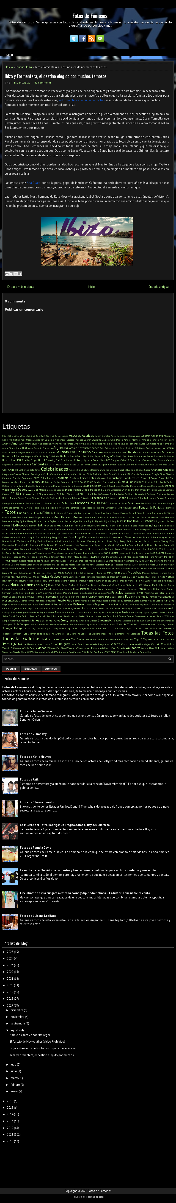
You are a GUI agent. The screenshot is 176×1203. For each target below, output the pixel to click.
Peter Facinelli (166, 592)
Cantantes (40, 464)
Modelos (134, 572)
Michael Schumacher (21, 572)
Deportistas (25, 490)
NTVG (57, 585)
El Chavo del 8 (29, 494)
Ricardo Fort (41, 608)
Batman (20, 456)
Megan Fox (43, 568)
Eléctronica (85, 494)
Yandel (51, 652)
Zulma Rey (145, 652)
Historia (138, 521)
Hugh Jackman (65, 525)
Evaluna (169, 498)
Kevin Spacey (161, 541)
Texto (39, 633)
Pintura (75, 596)
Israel (51, 529)
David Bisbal (108, 485)
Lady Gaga (163, 545)
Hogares (159, 521)
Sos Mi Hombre (78, 624)
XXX (29, 652)
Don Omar (140, 489)
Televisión (16, 633)
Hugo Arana (94, 525)
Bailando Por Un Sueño (73, 452)
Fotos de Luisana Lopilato (38, 916)
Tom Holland (116, 639)
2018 (29, 435)
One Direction (93, 585)
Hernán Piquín (86, 521)
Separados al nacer (145, 616)
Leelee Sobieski (75, 549)
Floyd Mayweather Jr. (127, 507)
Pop (127, 597)
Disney (126, 489)
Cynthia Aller (152, 482)
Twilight (12, 644)
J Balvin (79, 529)
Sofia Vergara (21, 624)
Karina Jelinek (54, 541)
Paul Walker (41, 592)
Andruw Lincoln (82, 443)
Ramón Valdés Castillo (151, 600)
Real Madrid (46, 604)
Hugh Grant (50, 525)
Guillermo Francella (106, 517)
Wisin (171, 648)
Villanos (51, 648)
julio (13, 1064)
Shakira (73, 620)
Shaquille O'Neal (88, 620)
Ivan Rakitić (68, 529)
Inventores (18, 529)
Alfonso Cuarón (83, 439)
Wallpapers (133, 648)
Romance (60, 612)
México (87, 568)
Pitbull (83, 596)
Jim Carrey (131, 533)
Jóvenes (91, 537)
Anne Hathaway (24, 448)
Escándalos (99, 498)
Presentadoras (11, 600)
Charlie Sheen (143, 469)
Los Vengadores (39, 552)
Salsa (5, 616)
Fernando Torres (10, 507)
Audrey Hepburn (154, 448)
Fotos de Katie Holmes (35, 757)
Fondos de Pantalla (151, 507)
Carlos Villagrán (99, 464)
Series (35, 620)
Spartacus (92, 624)
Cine (128, 474)
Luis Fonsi (144, 552)
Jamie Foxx (156, 529)
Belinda (55, 456)
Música (44, 577)
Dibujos (60, 489)
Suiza (78, 628)
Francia (21, 513)
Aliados (96, 439)
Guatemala (89, 517)
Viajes (147, 644)
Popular (11, 668)
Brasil (41, 460)
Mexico (77, 568)
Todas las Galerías (21, 638)
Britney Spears (83, 460)
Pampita (85, 588)
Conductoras (114, 478)
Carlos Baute (69, 464)
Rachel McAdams (82, 600)
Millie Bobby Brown (83, 572)
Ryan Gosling (136, 612)
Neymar (23, 580)
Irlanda (43, 529)
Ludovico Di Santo (128, 552)
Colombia (62, 478)
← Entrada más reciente (19, 287)
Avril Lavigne (18, 452)
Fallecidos (68, 503)
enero (14, 1091)
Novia (51, 585)
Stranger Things (12, 628)
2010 (10, 1141)
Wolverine (7, 652)
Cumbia (123, 482)
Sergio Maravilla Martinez (16, 620)
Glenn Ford (28, 517)
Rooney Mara (101, 612)
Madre (25, 556)
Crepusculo (37, 482)
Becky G (46, 456)
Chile (46, 474)
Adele (113, 435)
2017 (22, 435)
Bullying (115, 460)
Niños (121, 580)
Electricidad (73, 494)
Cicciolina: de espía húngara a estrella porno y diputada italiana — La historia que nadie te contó (85, 893)
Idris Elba (132, 525)
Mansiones (132, 556)
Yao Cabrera (75, 652)
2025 (54, 435)
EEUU (14, 493)
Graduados (47, 517)
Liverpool (169, 549)
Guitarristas (124, 517)
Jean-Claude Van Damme (15, 533)
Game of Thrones (66, 513)
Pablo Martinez (35, 588)
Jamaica (127, 529)
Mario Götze (26, 564)
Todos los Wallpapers (56, 639)
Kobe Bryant (47, 545)
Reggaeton (101, 604)
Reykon (15, 608)
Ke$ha (130, 541)
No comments (43, 82)
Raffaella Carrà (132, 600)
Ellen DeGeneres (100, 494)
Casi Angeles (10, 469)
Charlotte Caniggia (162, 469)
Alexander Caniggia (43, 439)
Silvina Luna (139, 620)
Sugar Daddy (51, 628)
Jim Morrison (144, 533)
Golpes (38, 517)
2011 (10, 1134)
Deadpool (146, 485)
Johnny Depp (50, 537)
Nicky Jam (46, 580)
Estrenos (151, 498)
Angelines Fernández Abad (131, 443)
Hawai (60, 521)
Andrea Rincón (66, 443)
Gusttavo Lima (156, 517)
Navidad (140, 576)
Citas (162, 474)
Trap (155, 639)
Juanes (99, 537)
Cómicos (101, 478)
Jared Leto (168, 529)
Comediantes (88, 478)
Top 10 (138, 639)
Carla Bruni (55, 464)
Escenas (112, 498)
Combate (74, 478)
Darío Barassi (75, 485)
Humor (105, 525)
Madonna (16, 556)
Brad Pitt (16, 460)
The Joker (81, 633)
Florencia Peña (77, 507)
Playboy (92, 596)
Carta (151, 464)
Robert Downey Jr (124, 608)
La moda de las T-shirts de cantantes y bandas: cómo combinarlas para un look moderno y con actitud (88, 870)
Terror (33, 633)
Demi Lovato (157, 485)
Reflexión (79, 604)
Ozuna (147, 585)
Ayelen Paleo (48, 452)
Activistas (63, 435)
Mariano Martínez (164, 560)
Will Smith (161, 648)
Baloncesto (121, 452)
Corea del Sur (166, 478)
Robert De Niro (106, 608)
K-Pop (33, 541)
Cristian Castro (52, 482)
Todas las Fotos (157, 633)
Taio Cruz (106, 628)
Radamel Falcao (99, 600)
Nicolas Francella (77, 580)
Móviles (6, 576)
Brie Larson (67, 460)
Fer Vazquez (159, 503)
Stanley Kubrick (106, 624)
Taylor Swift (148, 628)
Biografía (109, 456)
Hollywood (19, 525)
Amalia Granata (150, 439)
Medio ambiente (27, 568)
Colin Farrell (47, 478)
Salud (12, 616)
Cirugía (155, 474)
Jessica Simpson (109, 533)
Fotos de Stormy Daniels (37, 802)
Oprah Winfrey (109, 585)
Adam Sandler (102, 435)
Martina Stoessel (95, 564)
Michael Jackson (156, 568)
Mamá (101, 556)
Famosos (99, 502)
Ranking (169, 600)
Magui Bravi (66, 556)
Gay (103, 513)
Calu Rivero (136, 460)
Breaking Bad (53, 460)
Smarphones (167, 620)
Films (42, 507)
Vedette (115, 644)
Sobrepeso (7, 624)
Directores (116, 489)
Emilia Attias (117, 494)
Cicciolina (119, 474)
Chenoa (17, 474)
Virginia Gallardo (101, 648)
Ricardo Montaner (58, 608)
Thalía (46, 633)
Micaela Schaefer (102, 568)
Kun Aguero (96, 545)
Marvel (109, 564)
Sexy (64, 620)
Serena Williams (165, 616)
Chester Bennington (32, 474)
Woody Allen (19, 652)
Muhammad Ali (24, 576)
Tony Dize (128, 639)
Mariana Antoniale (124, 560)
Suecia (26, 628)
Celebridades (54, 469)
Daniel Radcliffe (27, 485)
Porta (134, 596)
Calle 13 (125, 460)
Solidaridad (63, 624)
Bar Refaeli (144, 452)
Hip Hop (127, 521)
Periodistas (129, 592)
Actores (75, 435)
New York (7, 580)
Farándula (134, 503)
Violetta (81, 648)
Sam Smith (22, 616)
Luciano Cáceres (91, 552)
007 (4, 435)
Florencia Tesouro (95, 507)
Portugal (143, 596)
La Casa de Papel (134, 545)
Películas (117, 593)
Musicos (55, 577)
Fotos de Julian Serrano (36, 711)
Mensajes (65, 568)
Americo (6, 443)
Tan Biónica (118, 628)
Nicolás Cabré (60, 580)
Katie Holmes (105, 541)
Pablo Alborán (159, 585)
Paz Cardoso (99, 592)
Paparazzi (110, 588)
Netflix (170, 576)
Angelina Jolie (110, 443)
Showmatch (105, 620)
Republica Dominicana (151, 604)
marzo (15, 1078)
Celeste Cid (74, 469)
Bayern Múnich (33, 456)
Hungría (114, 525)
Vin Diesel (61, 648)
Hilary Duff (115, 521)
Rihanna (93, 608)
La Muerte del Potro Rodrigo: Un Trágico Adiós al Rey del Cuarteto (65, 825)
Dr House (152, 489)
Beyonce (99, 456)
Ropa (111, 612)
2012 (10, 1128)
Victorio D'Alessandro (13, 648)
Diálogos (51, 489)
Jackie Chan (103, 529)
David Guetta (122, 485)
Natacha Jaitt (93, 576)
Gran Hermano (63, 517)
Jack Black (90, 529)
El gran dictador (47, 494)
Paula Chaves (55, 592)
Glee (19, 517)
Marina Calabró (10, 564)
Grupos (77, 517)
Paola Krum (97, 588)
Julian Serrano (126, 537)
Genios (109, 513)
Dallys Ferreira (10, 485)
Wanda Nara (147, 648)
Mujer (36, 576)
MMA (110, 572)
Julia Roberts (110, 537)
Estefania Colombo (136, 498)
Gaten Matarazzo (84, 513)
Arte (102, 448)
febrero (15, 1085)
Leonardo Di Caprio (104, 549)
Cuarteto (107, 482)
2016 (10, 1101)
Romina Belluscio (84, 612)
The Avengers (57, 633)
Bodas (150, 456)
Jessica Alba (68, 533)
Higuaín (99, 521)
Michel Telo (38, 572)
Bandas (133, 452)
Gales (54, 513)
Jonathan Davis (66, 537)
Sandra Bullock (37, 616)
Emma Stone (17, 498)
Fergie (170, 503)
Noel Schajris (159, 580)
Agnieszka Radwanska (128, 435)
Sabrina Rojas (166, 612)
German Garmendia (153, 513)
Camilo (17, 464)
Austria (6, 452)
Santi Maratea (54, 616)
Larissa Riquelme (20, 549)
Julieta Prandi (143, 537)
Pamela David (71, 588)
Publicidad (51, 600)
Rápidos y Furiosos (17, 604)
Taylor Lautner (133, 628)
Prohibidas (40, 600)
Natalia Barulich (110, 576)
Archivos (51, 668)
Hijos (106, 521)
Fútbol (46, 513)
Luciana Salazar (73, 552)
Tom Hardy (103, 639)
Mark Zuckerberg (42, 564)
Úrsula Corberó (50, 644)
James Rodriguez (141, 529)
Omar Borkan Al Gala (73, 585)
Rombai (70, 612)
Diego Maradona (92, 489)
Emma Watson (32, 498)
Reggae (90, 604)
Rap (4, 604)
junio (14, 1071)
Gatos (97, 513)
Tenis (25, 633)
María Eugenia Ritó (77, 560)
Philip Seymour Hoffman (31, 596)
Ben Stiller (88, 456)
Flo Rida (50, 507)
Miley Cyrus (65, 572)
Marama (143, 556)
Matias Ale (129, 564)
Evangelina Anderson (13, 503)
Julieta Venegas (159, 537)
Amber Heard (167, 439)
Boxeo (6, 460)
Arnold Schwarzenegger (84, 448)
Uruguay (64, 644)
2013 (10, 435)
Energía (45, 498)
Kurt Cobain (109, 545)
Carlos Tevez (83, 464)
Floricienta (110, 507)
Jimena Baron (159, 533)
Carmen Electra (116, 464)
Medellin (13, 568)
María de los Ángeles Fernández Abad (46, 560)
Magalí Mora (36, 556)
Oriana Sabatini (126, 585)
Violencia (72, 648)
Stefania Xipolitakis (128, 624)
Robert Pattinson (142, 608)
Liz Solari (7, 552)
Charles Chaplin (110, 469)
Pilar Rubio (64, 596)
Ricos (85, 608)
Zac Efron (99, 652)
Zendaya (134, 652)
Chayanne (7, 474)
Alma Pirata (116, 439)
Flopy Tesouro (62, 507)
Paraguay (121, 588)
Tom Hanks (91, 639)
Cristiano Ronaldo (82, 482)
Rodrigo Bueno (9, 612)
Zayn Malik (123, 652)
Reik (111, 604)
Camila (161, 460)
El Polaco (61, 494)
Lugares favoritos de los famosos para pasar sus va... (44, 1048)
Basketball (8, 456)
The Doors (70, 633)
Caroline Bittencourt (136, 464)
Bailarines (109, 452)
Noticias (16, 584)
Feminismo (146, 503)
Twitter (22, 644)
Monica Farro (167, 572)
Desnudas (40, 489)
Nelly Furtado (158, 576)
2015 (16, 435)
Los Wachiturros (56, 552)
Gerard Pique (135, 513)
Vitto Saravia (118, 648)
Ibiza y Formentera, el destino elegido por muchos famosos (56, 76)
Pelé (108, 592)
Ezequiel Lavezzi (34, 503)
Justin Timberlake (19, 541)
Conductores (131, 478)
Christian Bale (105, 474)
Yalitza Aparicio (39, 652)
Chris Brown (79, 474)
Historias (149, 521)
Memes (54, 568)
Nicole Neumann (95, 580)
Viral (89, 648)
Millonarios (100, 572)
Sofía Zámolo (37, 624)
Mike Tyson (51, 572)
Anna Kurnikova (165, 443)
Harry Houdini (34, 521)
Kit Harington (33, 545)
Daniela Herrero (44, 485)
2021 (10, 979)
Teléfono (6, 633)
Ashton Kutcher (126, 448)
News (15, 580)
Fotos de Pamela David (35, 848)
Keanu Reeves (144, 541)
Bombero (158, 456)
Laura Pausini (58, 549)
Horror (32, 525)
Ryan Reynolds (151, 612)
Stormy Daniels (165, 624)
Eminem (151, 494)
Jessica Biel (81, 533)
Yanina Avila (62, 652)
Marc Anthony (155, 556)
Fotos (10, 512)
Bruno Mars (99, 460)
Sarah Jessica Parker (74, 616)
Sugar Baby (37, 628)
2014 (10, 1114)
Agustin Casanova (152, 435)
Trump (162, 639)
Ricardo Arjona (27, 608)
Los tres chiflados (21, 552)
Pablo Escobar (18, 588)
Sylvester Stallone (91, 628)
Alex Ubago (27, 439)
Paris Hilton (153, 588)
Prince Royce (27, 600)
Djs (132, 489)
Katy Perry (119, 541)
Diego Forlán (73, 489)
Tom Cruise (78, 639)
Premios (152, 596)
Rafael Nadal (116, 600)
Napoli (82, 576)
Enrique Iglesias (71, 498)
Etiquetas (31, 668)
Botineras (169, 456)
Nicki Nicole (34, 580)
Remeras (134, 604)
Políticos (110, 596)
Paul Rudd (29, 592)
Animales (151, 443)
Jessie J (121, 533)
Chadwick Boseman (91, 469)
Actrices (88, 435)
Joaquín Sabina (36, 537)
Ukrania (31, 644)
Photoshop (51, 596)
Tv (4, 643)
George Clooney (120, 513)
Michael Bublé (139, 568)
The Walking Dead (97, 633)
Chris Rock (92, 474)
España (20, 67)
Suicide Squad (66, 628)
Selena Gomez (126, 616)
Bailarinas (98, 452)
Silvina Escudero (122, 620)
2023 (10, 965)
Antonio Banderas (43, 448)
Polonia (120, 596)
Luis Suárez (157, 552)
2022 (42, 435)
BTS (108, 460)
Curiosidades (137, 482)
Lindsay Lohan (139, 549)
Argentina (60, 447)
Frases (30, 513)
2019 (10, 992)
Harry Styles (49, 521)
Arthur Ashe (111, 448)
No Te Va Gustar (143, 580)
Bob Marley (140, 456)
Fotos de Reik (29, 779)
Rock (171, 608)
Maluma (93, 556)
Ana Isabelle (44, 443)
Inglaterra (154, 525)
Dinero (106, 489)
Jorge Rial (81, 537)
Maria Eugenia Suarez (101, 560)
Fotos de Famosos (89, 15)
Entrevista (85, 498)
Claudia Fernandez (23, 478)
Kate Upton (69, 541)
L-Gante (120, 545)
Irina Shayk (32, 529)
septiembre (18, 1023)
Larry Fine (35, 549)
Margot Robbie (18, 560)
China (53, 474)
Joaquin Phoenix (18, 537)
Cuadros (98, 482)
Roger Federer (47, 612)
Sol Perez (51, 624)
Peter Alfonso (151, 592)
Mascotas (118, 564)
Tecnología (168, 628)
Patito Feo (17, 592)
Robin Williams (159, 608)
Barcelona (168, 452)
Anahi (55, 443)
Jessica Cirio (94, 533)
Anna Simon (8, 448)
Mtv (13, 576)
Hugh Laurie (81, 525)
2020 (35, 435)
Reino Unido (121, 604)
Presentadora (165, 596)
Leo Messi (88, 549)
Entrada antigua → (160, 287)
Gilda (171, 513)
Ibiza (29, 67)
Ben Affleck (76, 456)
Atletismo (140, 448)
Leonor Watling (123, 549)
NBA (147, 576)
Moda (117, 572)
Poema (100, 596)
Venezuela (127, 644)
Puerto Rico (65, 600)
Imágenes (143, 525)
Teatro (159, 628)
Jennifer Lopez (54, 533)
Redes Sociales (63, 604)
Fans (124, 503)
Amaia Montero (132, 439)
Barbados (156, 452)
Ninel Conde (111, 580)
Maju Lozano (81, 556)
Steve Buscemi (148, 624)
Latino (46, 549)
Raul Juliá (33, 604)
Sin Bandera (153, 620)
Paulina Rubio (70, 592)
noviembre (17, 1017)
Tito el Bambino (115, 633)
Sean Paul (112, 616)
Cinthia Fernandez (141, 474)
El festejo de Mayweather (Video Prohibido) (37, 1042)
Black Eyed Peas (124, 456)
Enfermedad (56, 498)
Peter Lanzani (9, 596)
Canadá (26, 464)
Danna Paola (60, 485)
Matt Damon (156, 564)
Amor (15, 443)
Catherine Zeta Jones (29, 469)
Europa (160, 498)
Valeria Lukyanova (100, 644)
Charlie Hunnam (126, 469)
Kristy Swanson (81, 545)
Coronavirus (8, 482)
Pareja (142, 588)
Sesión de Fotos (50, 620)
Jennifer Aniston (37, 533)
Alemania (14, 439)
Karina (41, 541)
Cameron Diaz (150, 460)
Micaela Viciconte (121, 568)
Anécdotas (97, 443)
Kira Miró (20, 545)
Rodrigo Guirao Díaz (28, 612)
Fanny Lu (115, 503)
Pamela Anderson (53, 588)
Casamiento (161, 464)
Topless (148, 639)
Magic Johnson (51, 556)
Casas (171, 464)
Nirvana (129, 580)
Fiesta (36, 507)
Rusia (125, 612)
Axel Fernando (33, 452)
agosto (15, 1030)
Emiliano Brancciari (135, 494)
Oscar (139, 585)
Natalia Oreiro (127, 576)
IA (120, 525)
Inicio (9, 55)
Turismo (170, 639)
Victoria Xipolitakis (162, 644)
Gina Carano (9, 517)
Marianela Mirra (144, 560)
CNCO (36, 478)
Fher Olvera (25, 507)
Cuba (114, 482)
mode (124, 572)
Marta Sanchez (77, 564)
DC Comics (135, 485)
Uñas (39, 644)
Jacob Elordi (116, 529)
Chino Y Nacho (64, 474)
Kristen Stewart (63, 545)
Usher (86, 644)
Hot (39, 525)
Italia (58, 529)
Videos (42, 648)
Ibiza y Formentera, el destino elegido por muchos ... (43, 1055)
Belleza (64, 456)
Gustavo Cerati (139, 517)
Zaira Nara (110, 652)
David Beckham (91, 485)
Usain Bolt (76, 644)
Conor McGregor (149, 478)
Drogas (161, 489)
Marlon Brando (60, 564)
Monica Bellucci (150, 572)
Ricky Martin (74, 608)
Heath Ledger (71, 521)
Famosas (82, 503)
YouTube (87, 652)
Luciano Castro (109, 552)
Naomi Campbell (69, 576)
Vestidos (139, 644)
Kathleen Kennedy (86, 541)
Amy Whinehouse (28, 443)
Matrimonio (142, 564)
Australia (168, 448)
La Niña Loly (150, 545)
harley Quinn (19, 521)
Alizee (105, 439)
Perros (139, 592)
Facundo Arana (52, 503)
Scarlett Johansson (96, 616)
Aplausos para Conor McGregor (30, 1035)
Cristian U (66, 482)
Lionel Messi (156, 549)
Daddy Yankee (167, 482)
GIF (166, 513)
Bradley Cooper (30, 460)
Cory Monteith (22, 482)
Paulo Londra (85, 592)
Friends (38, 513)
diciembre (17, 1010)
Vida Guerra (31, 648)
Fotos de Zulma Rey (33, 734)
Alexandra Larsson (65, 439)
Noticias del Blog (35, 585)
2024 (48, 435)
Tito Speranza (133, 633)
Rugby (118, 612)
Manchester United (116, 556)
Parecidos (132, 588)
